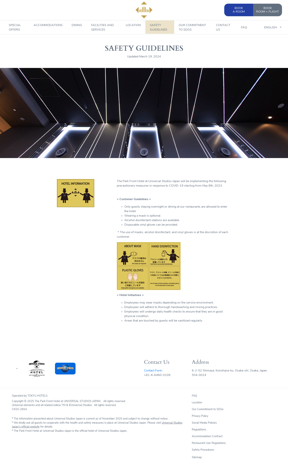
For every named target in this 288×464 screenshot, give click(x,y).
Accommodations (48, 25)
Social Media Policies (204, 423)
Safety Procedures (203, 450)
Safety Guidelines (158, 27)
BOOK (267, 10)
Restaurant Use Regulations (209, 443)
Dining (77, 25)
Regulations (199, 429)
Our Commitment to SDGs (192, 27)
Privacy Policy (200, 416)
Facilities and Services (102, 27)
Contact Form (153, 370)
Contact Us (223, 27)
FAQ (244, 27)
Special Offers (15, 27)
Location (133, 25)
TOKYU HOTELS (37, 396)
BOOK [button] (238, 10)
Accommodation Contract (207, 436)
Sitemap (197, 457)
